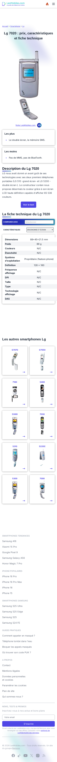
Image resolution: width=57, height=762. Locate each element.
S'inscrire (28, 723)
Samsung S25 (9, 617)
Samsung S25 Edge (12, 611)
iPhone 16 (7, 587)
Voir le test (28, 204)
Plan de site (8, 691)
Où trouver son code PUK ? (16, 652)
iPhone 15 (7, 593)
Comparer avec (10, 222)
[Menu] (53, 4)
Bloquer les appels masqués (17, 646)
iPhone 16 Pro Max (12, 582)
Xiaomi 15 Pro (9, 546)
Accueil (5, 26)
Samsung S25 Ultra (12, 606)
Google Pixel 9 (10, 552)
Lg (23, 26)
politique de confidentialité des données (34, 731)
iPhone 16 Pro (9, 576)
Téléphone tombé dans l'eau (17, 641)
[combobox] (38, 222)
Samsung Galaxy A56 (13, 558)
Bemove (16, 748)
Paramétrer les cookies (14, 685)
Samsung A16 (9, 541)
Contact (6, 665)
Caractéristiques (11, 230)
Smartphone (15, 26)
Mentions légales (11, 670)
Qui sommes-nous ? (12, 696)
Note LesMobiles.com (29, 125)
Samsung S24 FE (11, 622)
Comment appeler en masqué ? (18, 635)
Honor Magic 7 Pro (12, 563)
